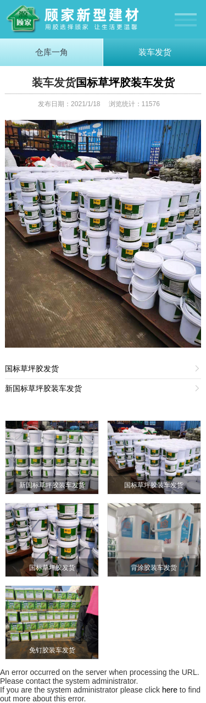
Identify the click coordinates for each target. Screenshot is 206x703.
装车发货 (154, 52)
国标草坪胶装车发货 (125, 82)
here (169, 689)
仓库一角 (51, 52)
